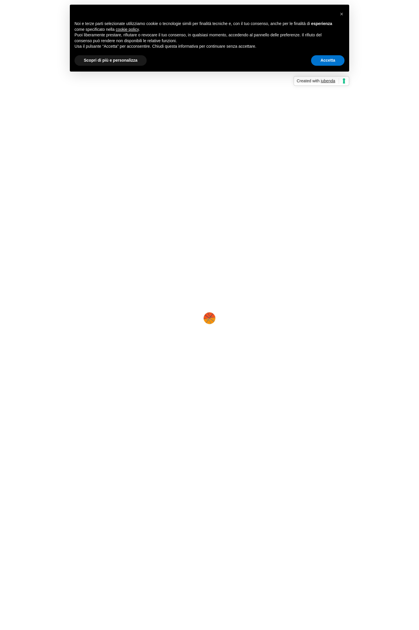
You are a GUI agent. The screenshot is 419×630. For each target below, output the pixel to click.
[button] (341, 14)
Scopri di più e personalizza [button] (110, 60)
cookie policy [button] (127, 29)
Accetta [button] (327, 60)
